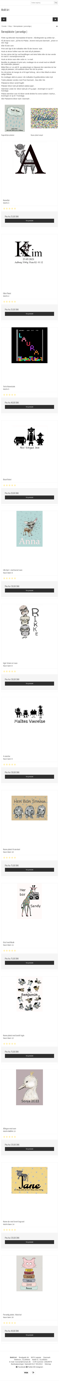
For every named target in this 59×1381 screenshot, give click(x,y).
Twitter (29, 1367)
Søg (56, 2)
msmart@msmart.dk (23, 1362)
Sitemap (48, 1364)
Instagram (38, 1367)
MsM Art (5, 10)
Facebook (20, 1367)
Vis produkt (29, 221)
